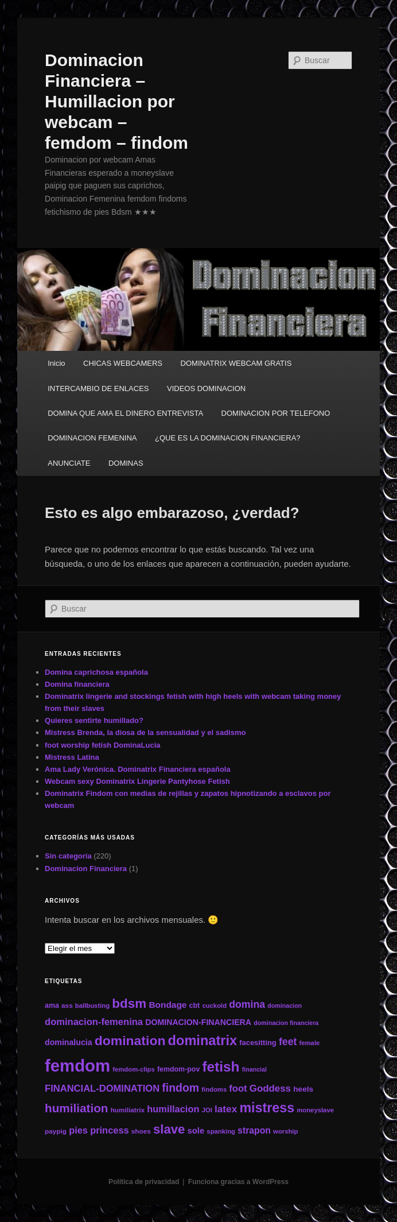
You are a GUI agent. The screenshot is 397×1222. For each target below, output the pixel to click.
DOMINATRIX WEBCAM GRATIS (236, 363)
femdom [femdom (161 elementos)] (77, 1065)
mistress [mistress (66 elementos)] (266, 1107)
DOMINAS (125, 463)
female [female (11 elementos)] (309, 1042)
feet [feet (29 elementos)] (288, 1041)
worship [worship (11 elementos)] (285, 1131)
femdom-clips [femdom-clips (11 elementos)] (133, 1069)
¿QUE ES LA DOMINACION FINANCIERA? (228, 438)
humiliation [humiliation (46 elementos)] (76, 1108)
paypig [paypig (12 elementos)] (56, 1131)
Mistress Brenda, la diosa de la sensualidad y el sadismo (145, 732)
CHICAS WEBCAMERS (122, 363)
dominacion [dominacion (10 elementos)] (284, 1005)
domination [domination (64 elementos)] (130, 1040)
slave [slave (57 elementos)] (169, 1129)
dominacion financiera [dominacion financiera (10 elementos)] (286, 1022)
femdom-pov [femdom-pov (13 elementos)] (178, 1069)
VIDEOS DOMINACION (206, 388)
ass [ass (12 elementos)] (67, 1005)
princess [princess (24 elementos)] (109, 1130)
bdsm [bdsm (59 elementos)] (129, 1003)
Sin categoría (68, 856)
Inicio (56, 363)
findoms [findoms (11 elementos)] (214, 1089)
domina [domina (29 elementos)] (247, 1004)
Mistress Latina (72, 757)
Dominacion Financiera (86, 868)
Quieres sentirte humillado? (94, 720)
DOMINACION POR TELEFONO (275, 413)
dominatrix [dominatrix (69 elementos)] (203, 1040)
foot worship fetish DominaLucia (103, 745)
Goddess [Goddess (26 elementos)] (270, 1088)
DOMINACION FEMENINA (92, 438)
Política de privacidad (143, 1182)
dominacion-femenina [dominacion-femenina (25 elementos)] (94, 1021)
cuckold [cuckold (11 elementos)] (214, 1005)
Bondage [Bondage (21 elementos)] (167, 1005)
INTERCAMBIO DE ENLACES (98, 388)
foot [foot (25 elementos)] (238, 1088)
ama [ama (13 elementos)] (52, 1005)
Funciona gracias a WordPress (238, 1182)
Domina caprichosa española (96, 672)
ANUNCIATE (69, 463)
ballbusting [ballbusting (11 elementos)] (92, 1005)
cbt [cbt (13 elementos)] (194, 1005)
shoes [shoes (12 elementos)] (141, 1131)
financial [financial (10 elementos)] (254, 1069)
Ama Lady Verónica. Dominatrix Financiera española (138, 769)
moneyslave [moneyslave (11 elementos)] (315, 1110)
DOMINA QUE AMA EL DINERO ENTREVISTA (125, 413)
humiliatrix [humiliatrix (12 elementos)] (128, 1109)
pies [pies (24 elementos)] (78, 1130)
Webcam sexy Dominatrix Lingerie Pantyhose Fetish (137, 781)
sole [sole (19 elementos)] (196, 1130)
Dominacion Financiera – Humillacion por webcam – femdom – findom (116, 101)
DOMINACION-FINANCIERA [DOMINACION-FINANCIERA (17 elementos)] (198, 1022)
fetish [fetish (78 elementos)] (221, 1066)
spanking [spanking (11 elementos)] (221, 1131)
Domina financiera (77, 684)
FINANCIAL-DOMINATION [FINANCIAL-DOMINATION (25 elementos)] (102, 1088)
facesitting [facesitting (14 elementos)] (257, 1042)
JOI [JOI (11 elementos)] (207, 1110)
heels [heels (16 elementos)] (303, 1089)
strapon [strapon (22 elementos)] (254, 1130)
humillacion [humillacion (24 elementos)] (173, 1109)
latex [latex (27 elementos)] (226, 1109)
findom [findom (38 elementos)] (180, 1087)
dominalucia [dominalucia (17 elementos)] (68, 1042)
